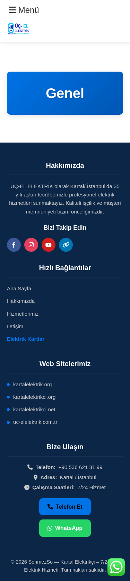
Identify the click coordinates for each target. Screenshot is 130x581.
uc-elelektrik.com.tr (35, 422)
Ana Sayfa (19, 288)
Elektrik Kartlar (25, 339)
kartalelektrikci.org (34, 397)
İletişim (15, 326)
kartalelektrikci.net (34, 409)
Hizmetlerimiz (22, 314)
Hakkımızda (21, 301)
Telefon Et (64, 507)
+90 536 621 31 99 (80, 467)
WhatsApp (65, 528)
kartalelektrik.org (32, 384)
